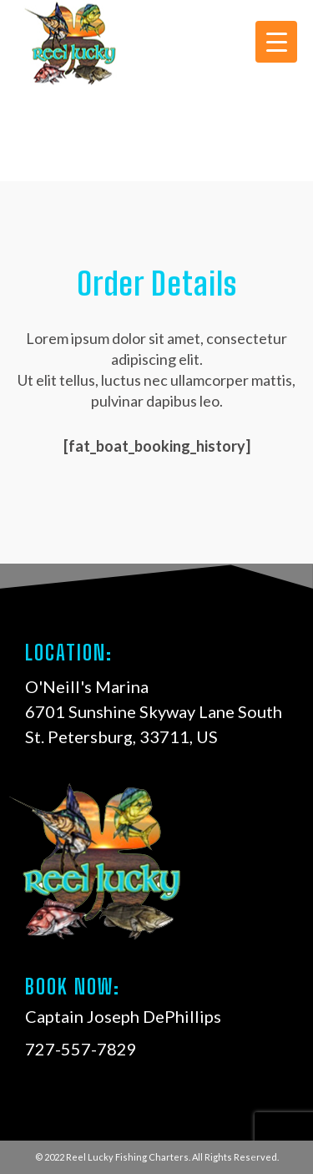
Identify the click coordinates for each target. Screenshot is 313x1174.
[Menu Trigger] (276, 42)
